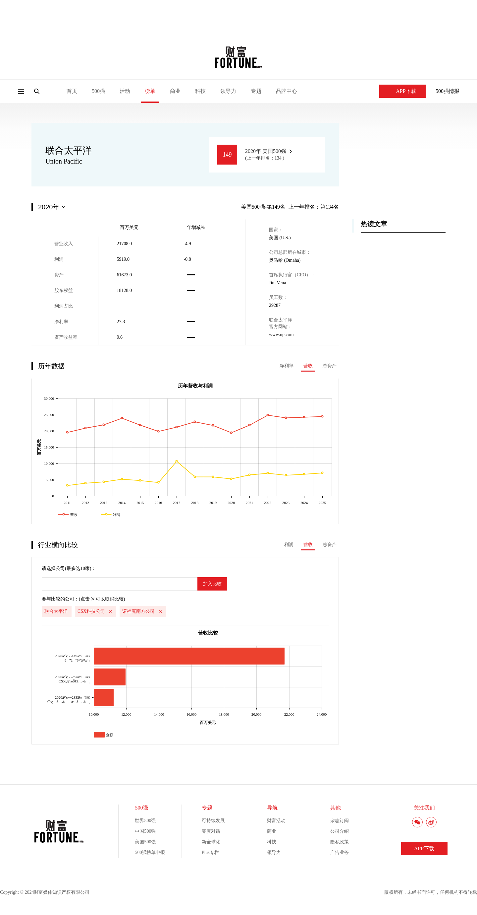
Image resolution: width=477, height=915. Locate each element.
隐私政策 (339, 841)
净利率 (286, 365)
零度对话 (211, 831)
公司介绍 (339, 831)
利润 (288, 544)
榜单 (150, 91)
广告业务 (339, 852)
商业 (175, 91)
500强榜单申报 (150, 852)
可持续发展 (213, 820)
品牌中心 (286, 91)
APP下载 (402, 91)
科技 (200, 91)
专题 (256, 91)
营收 (308, 365)
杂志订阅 (339, 820)
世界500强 (145, 820)
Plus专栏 (210, 852)
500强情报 (447, 91)
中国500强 (145, 831)
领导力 (228, 91)
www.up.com (281, 334)
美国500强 (145, 841)
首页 (72, 91)
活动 (125, 91)
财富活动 (276, 820)
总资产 (330, 365)
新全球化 (211, 841)
